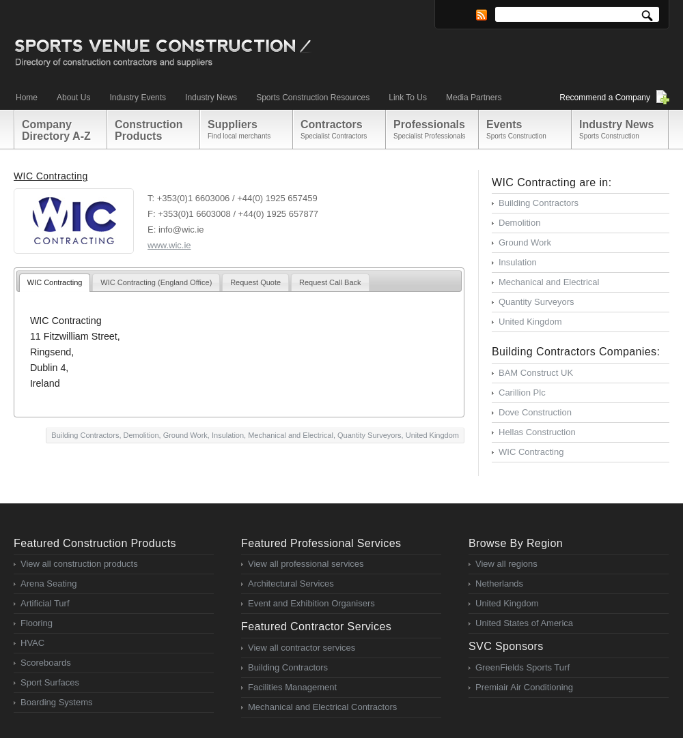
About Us (73, 97)
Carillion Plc (522, 392)
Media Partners (473, 97)
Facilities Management (292, 687)
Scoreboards (45, 663)
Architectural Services (291, 583)
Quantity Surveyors (369, 435)
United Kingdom (432, 435)
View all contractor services (301, 648)
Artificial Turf (45, 603)
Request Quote (255, 282)
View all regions (506, 564)
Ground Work (185, 435)
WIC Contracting (51, 176)
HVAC (32, 643)
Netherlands (499, 583)
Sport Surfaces (49, 682)
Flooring (36, 623)
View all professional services (306, 564)
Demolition (141, 435)
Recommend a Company (604, 97)
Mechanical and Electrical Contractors (322, 707)
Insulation (228, 435)
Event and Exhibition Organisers (311, 603)
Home (27, 97)
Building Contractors (85, 435)
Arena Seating (48, 583)
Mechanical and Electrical (290, 435)
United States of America (524, 623)
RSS (481, 15)
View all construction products (79, 564)
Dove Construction (535, 412)
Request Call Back (330, 282)
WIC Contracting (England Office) (156, 282)
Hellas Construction (537, 432)
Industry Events (137, 97)
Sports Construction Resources (313, 97)
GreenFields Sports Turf (522, 667)
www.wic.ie (169, 245)
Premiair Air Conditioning (524, 687)
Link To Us (408, 97)
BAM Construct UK (536, 373)
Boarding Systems (56, 702)
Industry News (211, 97)
